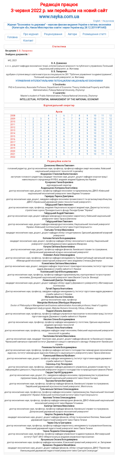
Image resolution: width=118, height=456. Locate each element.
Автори (72, 34)
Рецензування (53, 34)
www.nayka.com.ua (59, 16)
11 (102, 115)
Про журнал (30, 34)
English (96, 21)
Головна (12, 37)
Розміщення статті (94, 34)
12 (110, 115)
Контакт (28, 40)
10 (95, 115)
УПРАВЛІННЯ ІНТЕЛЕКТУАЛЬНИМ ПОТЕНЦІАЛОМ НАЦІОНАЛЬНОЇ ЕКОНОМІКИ (59, 80)
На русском (108, 21)
